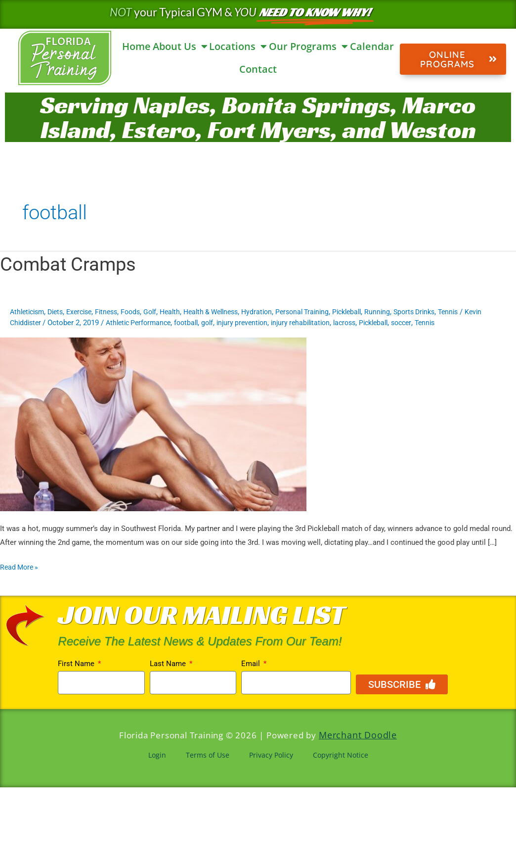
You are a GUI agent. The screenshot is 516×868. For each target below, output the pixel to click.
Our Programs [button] (308, 46)
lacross (384, 322)
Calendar (372, 46)
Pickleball (374, 311)
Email (251, 663)
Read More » (20, 566)
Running (407, 311)
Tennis (483, 311)
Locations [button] (238, 46)
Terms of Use (207, 753)
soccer (447, 322)
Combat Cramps (71, 264)
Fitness (116, 311)
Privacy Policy (271, 753)
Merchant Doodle (357, 734)
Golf (163, 311)
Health (184, 311)
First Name (77, 663)
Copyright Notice (340, 753)
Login (157, 753)
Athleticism (29, 311)
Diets (60, 311)
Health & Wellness (228, 311)
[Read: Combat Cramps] (153, 423)
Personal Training (326, 311)
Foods (141, 311)
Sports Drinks (446, 311)
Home (136, 46)
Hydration (278, 311)
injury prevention (275, 322)
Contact (258, 69)
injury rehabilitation (337, 322)
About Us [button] (180, 46)
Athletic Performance (164, 322)
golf (237, 322)
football (215, 322)
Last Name (169, 663)
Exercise (86, 311)
